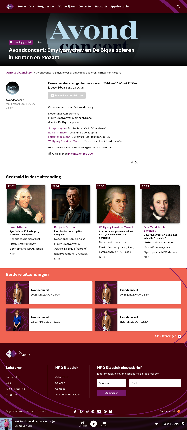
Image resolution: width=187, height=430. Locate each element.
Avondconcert (15, 100)
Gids (31, 6)
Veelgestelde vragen (67, 394)
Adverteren (62, 377)
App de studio (119, 6)
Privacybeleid (45, 411)
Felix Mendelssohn (59, 137)
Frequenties (13, 377)
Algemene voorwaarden (20, 411)
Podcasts (101, 6)
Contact (60, 389)
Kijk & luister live (15, 389)
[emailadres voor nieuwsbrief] (155, 383)
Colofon (60, 383)
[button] (83, 424)
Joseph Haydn (56, 128)
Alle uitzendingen (168, 336)
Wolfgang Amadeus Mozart (65, 141)
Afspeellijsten (66, 6)
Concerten (85, 6)
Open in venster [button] (173, 423)
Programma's (45, 6)
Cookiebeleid (167, 411)
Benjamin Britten (58, 132)
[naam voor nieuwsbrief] (111, 383)
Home (22, 6)
